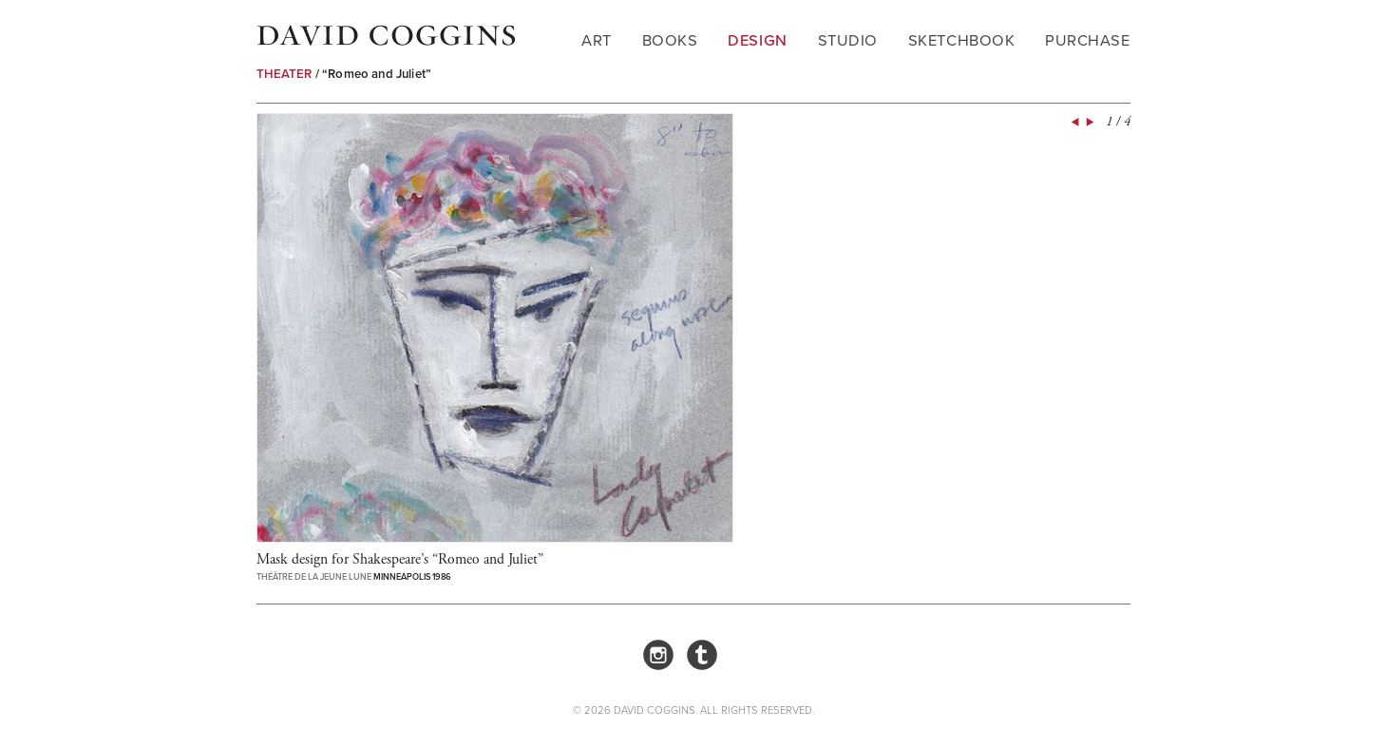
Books (670, 40)
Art (596, 40)
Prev (1073, 122)
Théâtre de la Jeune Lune (313, 577)
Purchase (1087, 40)
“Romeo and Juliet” (376, 74)
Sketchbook (961, 40)
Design (757, 40)
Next (1088, 122)
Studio (848, 40)
